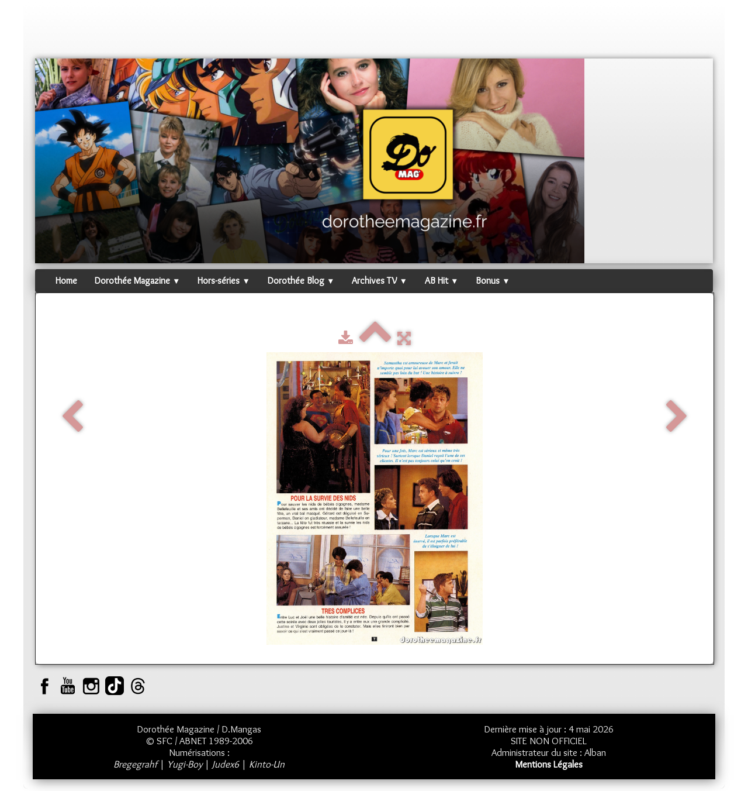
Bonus (493, 280)
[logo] (57, 32)
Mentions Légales (549, 764)
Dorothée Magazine (137, 280)
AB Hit (441, 280)
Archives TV (379, 280)
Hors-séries (224, 280)
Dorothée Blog (301, 280)
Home (66, 280)
